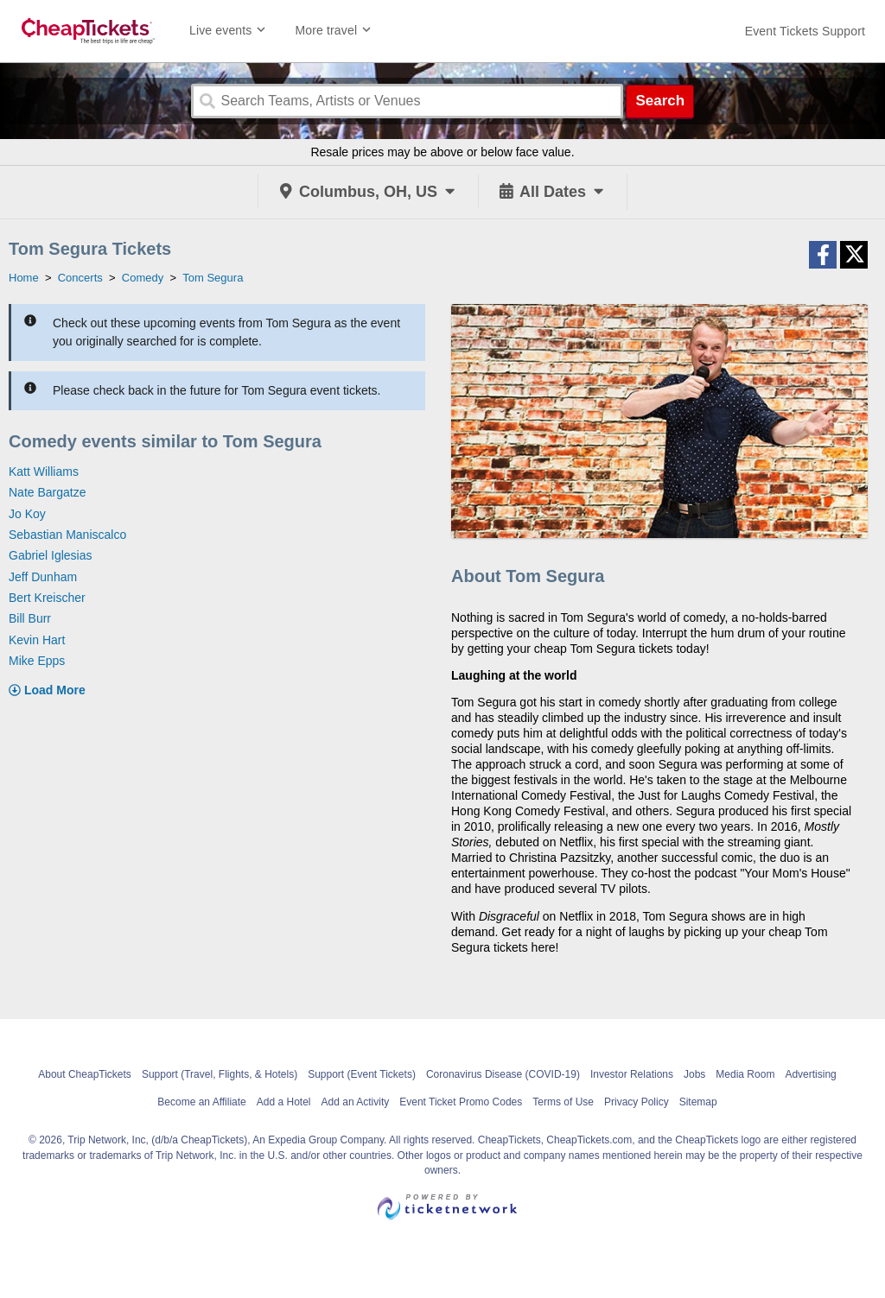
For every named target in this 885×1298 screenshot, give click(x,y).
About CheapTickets (84, 1074)
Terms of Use (563, 1102)
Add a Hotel (284, 1102)
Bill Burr (30, 618)
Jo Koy (27, 514)
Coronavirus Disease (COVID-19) (503, 1074)
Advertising (810, 1074)
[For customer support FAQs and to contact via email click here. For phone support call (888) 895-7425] (805, 31)
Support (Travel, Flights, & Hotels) (219, 1074)
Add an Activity (356, 1102)
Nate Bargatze (47, 492)
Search (659, 100)
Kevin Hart (37, 640)
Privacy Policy (636, 1102)
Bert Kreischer (47, 598)
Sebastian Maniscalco (67, 534)
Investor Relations (631, 1074)
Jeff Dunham (43, 577)
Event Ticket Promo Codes (460, 1102)
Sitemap (698, 1102)
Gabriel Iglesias (50, 555)
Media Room (745, 1074)
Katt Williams (44, 471)
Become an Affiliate (201, 1102)
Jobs (694, 1074)
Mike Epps (37, 661)
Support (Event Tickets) (362, 1074)
